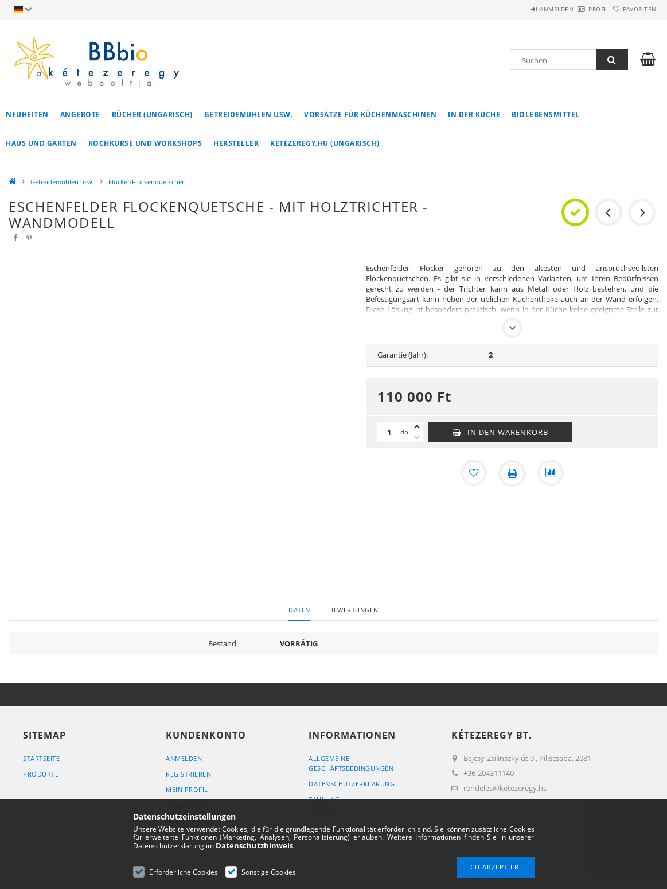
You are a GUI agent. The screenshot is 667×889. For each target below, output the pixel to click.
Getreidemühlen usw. (248, 114)
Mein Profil (187, 789)
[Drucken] (512, 473)
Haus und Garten (41, 143)
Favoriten (633, 9)
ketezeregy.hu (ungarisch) (325, 143)
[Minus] (417, 437)
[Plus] (417, 427)
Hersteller (236, 143)
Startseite (41, 758)
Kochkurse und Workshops (145, 143)
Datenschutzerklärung (352, 783)
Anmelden (523, 9)
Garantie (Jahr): (402, 355)
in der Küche (474, 114)
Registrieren (188, 774)
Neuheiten (27, 114)
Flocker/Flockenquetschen (147, 181)
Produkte (40, 774)
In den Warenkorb (507, 432)
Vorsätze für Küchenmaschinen (370, 114)
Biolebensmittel (546, 114)
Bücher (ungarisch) (152, 114)
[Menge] (388, 432)
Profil (578, 9)
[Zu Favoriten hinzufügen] (473, 473)
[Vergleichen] (551, 473)
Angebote (80, 114)
